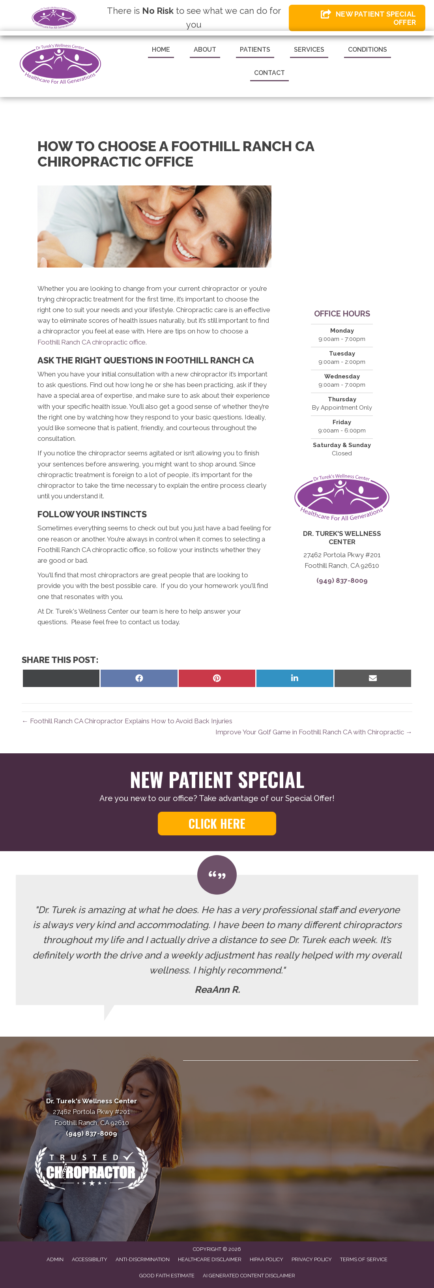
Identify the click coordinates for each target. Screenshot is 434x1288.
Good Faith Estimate (167, 1276)
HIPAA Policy (266, 1259)
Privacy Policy (312, 1259)
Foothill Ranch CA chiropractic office (91, 342)
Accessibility (89, 1259)
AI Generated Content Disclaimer (249, 1276)
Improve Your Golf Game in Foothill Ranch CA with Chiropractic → (313, 732)
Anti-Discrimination (143, 1259)
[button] (217, 823)
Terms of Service (363, 1259)
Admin (55, 1259)
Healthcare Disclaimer (209, 1259)
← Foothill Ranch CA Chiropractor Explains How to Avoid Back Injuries (127, 721)
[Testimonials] (217, 940)
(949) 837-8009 (342, 580)
